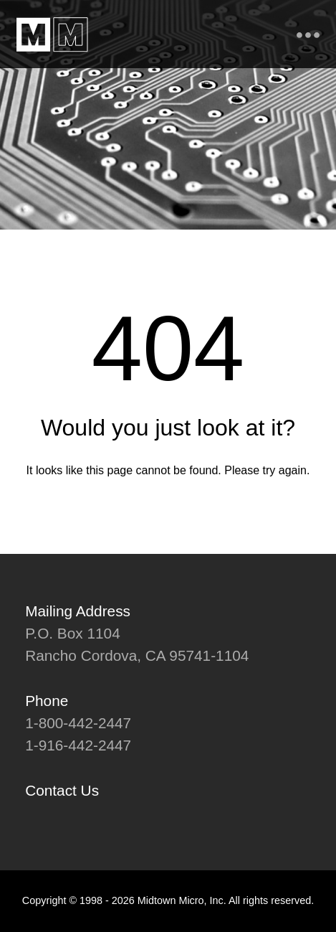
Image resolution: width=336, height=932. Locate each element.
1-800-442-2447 (78, 723)
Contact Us (62, 790)
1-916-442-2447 (78, 745)
